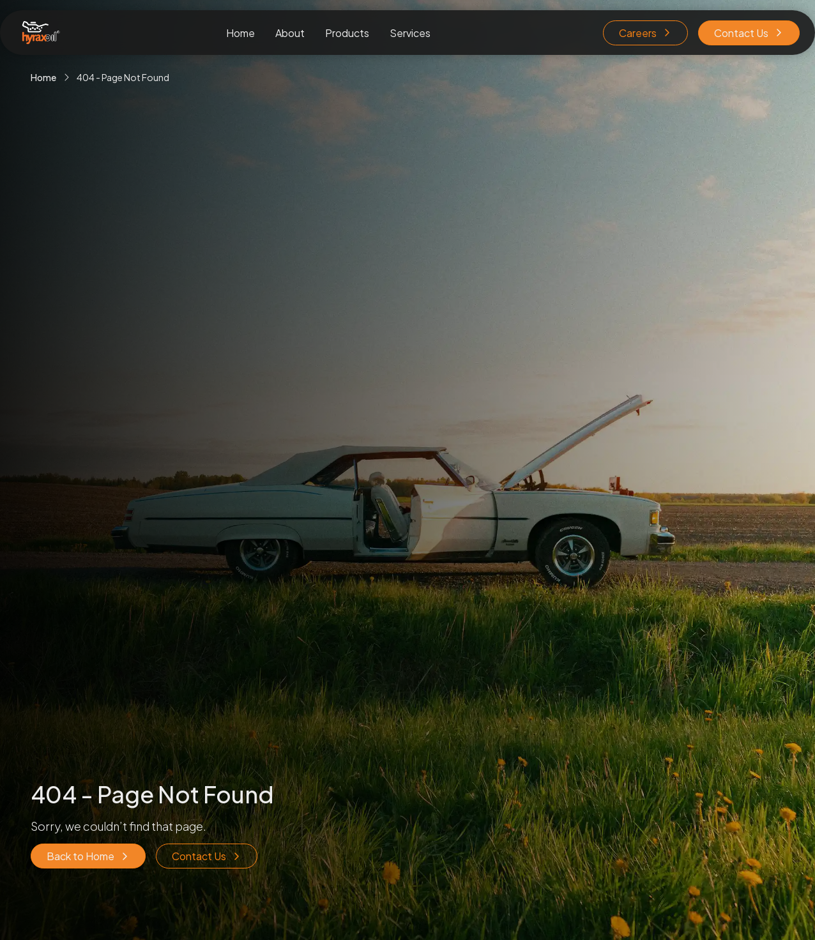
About (290, 33)
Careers (645, 33)
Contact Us (749, 33)
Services (410, 33)
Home (240, 33)
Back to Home (88, 856)
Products (347, 33)
